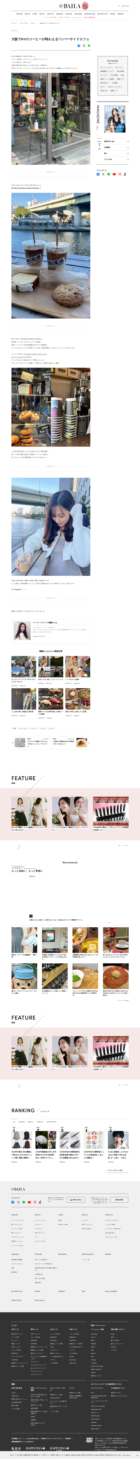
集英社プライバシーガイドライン (52, 1427)
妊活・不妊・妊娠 (86, 1217)
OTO (92, 1381)
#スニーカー (119, 67)
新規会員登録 (119, 1188)
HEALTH (42, 14)
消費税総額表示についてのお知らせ (22, 1430)
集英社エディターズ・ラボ (119, 1384)
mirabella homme (96, 1414)
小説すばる (14, 1384)
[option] (70, 815)
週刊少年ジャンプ (16, 1322)
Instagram (35, 636)
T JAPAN (93, 1351)
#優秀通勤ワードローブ (107, 71)
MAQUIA (93, 1332)
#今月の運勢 (114, 75)
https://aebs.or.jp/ (111, 1438)
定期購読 (116, 147)
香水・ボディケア (39, 1221)
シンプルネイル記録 (72, 679)
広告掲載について (16, 1427)
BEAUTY (27, 14)
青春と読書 (14, 1393)
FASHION (19, 14)
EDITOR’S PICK (102, 14)
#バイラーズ (104, 75)
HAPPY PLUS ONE (97, 1354)
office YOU (72, 1351)
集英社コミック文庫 (17, 1354)
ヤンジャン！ (34, 1350)
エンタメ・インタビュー (112, 1208)
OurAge (93, 1348)
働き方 (60, 1208)
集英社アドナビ (116, 1381)
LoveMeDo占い (39, 1262)
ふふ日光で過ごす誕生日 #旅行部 (22, 711)
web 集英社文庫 (16, 1390)
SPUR (93, 1335)
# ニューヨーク (23, 728)
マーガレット (54, 1338)
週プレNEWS (115, 1328)
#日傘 (122, 75)
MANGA (108, 1242)
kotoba (33, 1405)
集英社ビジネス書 (36, 1393)
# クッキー (43, 728)
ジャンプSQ (15, 1325)
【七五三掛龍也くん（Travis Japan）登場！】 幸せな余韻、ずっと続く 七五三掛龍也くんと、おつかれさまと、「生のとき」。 (118, 1146)
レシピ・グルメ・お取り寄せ (113, 1217)
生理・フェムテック (87, 1212)
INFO (84, 1279)
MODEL (112, 14)
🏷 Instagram (16, 589)
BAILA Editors (40, 1288)
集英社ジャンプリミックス (19, 1351)
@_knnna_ (42, 636)
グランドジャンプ (36, 1359)
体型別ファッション (17, 1229)
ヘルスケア (85, 1208)
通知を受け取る (75, 1188)
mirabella (94, 1410)
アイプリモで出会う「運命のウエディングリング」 (69, 828)
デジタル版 (116, 159)
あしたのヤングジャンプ (38, 1356)
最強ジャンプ (15, 1332)
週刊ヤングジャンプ (37, 1341)
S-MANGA (14, 1348)
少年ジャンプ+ (16, 1335)
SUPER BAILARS (89, 14)
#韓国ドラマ (120, 79)
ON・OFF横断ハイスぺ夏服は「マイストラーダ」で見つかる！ (28, 828)
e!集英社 (33, 1408)
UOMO (93, 1361)
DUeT (113, 1325)
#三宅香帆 (115, 83)
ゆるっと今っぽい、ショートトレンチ (50, 679)
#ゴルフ (102, 87)
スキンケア (38, 1212)
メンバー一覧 (85, 1248)
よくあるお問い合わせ (32, 1427)
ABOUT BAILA (16, 1288)
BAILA (93, 1328)
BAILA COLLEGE (64, 17)
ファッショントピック (17, 1208)
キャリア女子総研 (51, 17)
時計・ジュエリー (16, 1221)
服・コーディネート (16, 1212)
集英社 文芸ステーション (19, 1387)
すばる (13, 1381)
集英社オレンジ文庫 (56, 1383)
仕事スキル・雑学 (63, 1212)
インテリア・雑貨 (110, 1212)
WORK (35, 14)
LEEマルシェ (95, 1401)
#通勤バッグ (114, 90)
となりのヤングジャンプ (38, 1353)
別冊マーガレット (55, 1341)
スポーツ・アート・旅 (111, 1225)
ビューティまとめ (40, 1229)
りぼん (52, 1335)
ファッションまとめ (17, 1233)
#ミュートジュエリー (106, 67)
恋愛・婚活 (14, 1260)
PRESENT (121, 14)
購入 (116, 153)
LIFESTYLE (50, 14)
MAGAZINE (78, 14)
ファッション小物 (16, 1217)
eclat (92, 1344)
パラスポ (113, 1338)
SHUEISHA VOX (96, 1397)
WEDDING (59, 14)
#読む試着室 (120, 71)
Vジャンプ (14, 1328)
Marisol (93, 1341)
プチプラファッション (17, 1225)
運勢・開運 (38, 1271)
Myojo (113, 1322)
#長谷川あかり (104, 83)
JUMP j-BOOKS (55, 1386)
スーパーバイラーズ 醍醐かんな (45, 622)
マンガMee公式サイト (57, 1344)
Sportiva (113, 1335)
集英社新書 (34, 1396)
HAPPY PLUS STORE (98, 1394)
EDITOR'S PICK (16, 1279)
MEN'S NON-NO (96, 1357)
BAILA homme (76, 17)
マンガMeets (54, 1351)
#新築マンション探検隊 (107, 79)
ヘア (36, 1225)
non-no (93, 1325)
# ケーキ (51, 728)
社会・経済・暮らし (110, 1221)
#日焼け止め (104, 90)
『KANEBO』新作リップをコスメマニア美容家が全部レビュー (110, 828)
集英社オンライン (96, 1364)
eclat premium (95, 1407)
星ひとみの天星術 (40, 1266)
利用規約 (68, 1427)
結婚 (12, 1256)
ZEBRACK (14, 1341)
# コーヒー (34, 728)
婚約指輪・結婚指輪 (16, 1248)
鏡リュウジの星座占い (41, 1248)
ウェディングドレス (17, 1252)
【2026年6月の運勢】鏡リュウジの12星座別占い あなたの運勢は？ (94, 1143)
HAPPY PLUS (125, 6)
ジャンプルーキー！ (17, 1344)
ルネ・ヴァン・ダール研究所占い (44, 1252)
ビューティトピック (40, 1208)
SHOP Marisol (95, 1404)
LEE (92, 1338)
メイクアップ (39, 1217)
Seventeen (94, 1322)
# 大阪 (14, 728)
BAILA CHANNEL (111, 1279)
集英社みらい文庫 (75, 1381)
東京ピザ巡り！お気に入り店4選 (75, 711)
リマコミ (53, 1348)
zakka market (95, 1417)
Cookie (71, 1344)
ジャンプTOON (16, 1338)
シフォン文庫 (54, 1399)
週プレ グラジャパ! (117, 1332)
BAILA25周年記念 (89, 17)
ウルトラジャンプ (36, 1362)
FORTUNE (68, 14)
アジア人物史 (15, 1397)
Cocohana (72, 1348)
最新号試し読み (116, 141)
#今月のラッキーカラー (114, 87)
